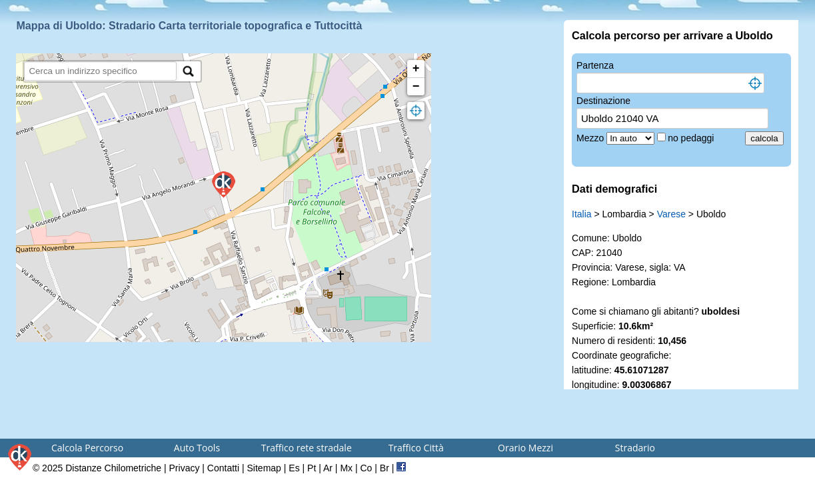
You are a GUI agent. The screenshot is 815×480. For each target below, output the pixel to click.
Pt (311, 468)
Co (366, 468)
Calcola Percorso (87, 447)
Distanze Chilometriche (113, 468)
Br (384, 468)
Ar (328, 468)
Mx (346, 468)
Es (294, 468)
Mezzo (591, 138)
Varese (671, 214)
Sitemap (264, 468)
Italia (582, 214)
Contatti (223, 468)
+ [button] (416, 69)
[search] (100, 71)
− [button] (416, 87)
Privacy (184, 468)
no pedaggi (692, 138)
